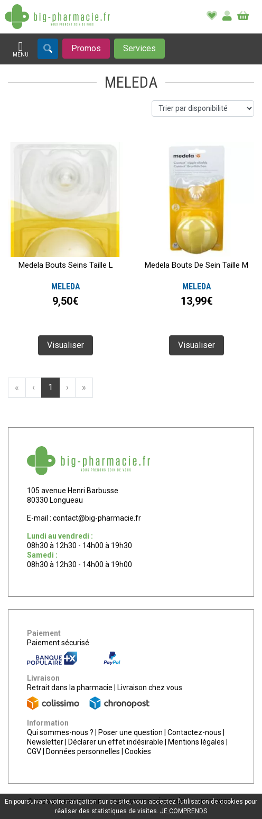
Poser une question (130, 732)
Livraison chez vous (149, 687)
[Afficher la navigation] (20, 49)
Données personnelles (83, 751)
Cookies (138, 751)
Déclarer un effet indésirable (115, 742)
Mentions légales (196, 742)
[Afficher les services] (139, 49)
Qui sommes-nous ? (60, 732)
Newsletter (45, 742)
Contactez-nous (194, 732)
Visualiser (65, 345)
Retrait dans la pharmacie (70, 687)
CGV (34, 751)
